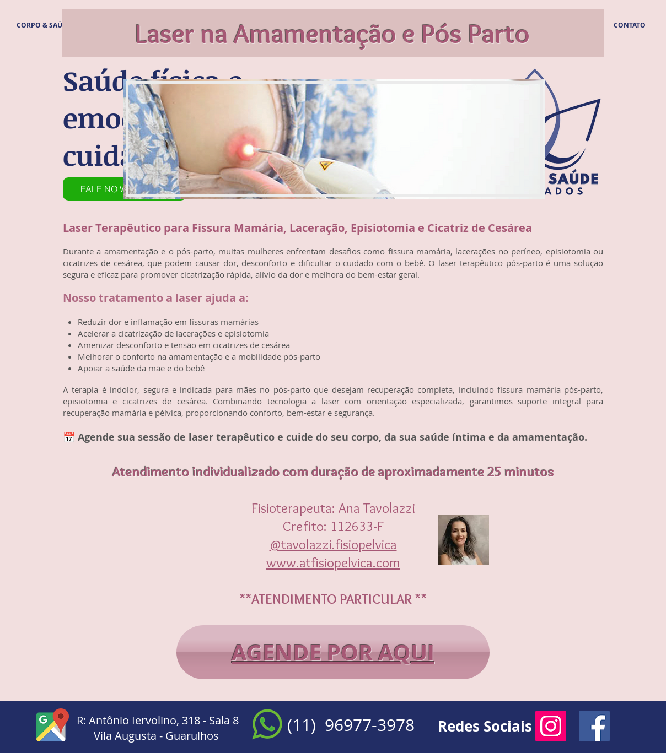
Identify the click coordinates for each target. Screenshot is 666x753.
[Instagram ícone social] (550, 726)
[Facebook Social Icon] (594, 726)
